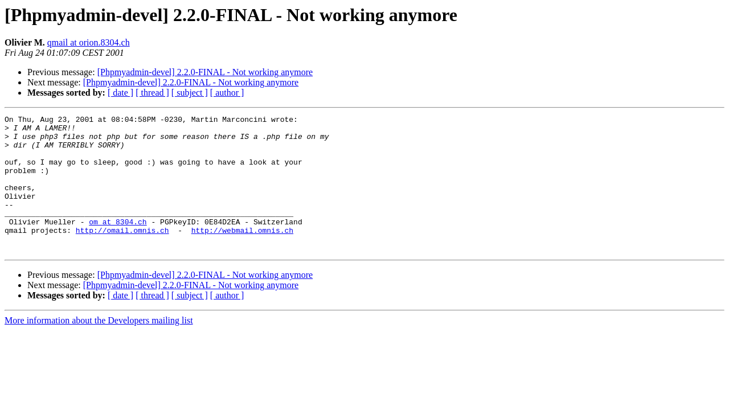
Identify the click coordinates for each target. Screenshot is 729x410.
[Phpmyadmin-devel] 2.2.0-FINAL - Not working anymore (205, 72)
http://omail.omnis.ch (122, 254)
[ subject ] (189, 92)
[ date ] (120, 92)
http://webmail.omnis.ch (242, 254)
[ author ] (227, 92)
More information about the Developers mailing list (99, 347)
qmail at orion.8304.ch (88, 42)
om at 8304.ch (117, 244)
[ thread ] (152, 92)
